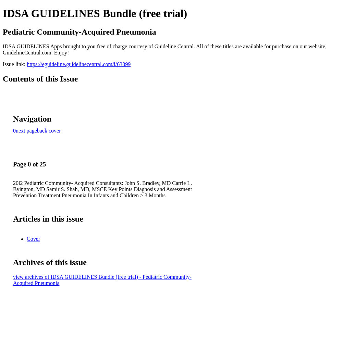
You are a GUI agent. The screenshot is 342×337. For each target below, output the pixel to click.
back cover (49, 131)
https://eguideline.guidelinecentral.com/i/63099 (79, 64)
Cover (33, 239)
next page (26, 131)
